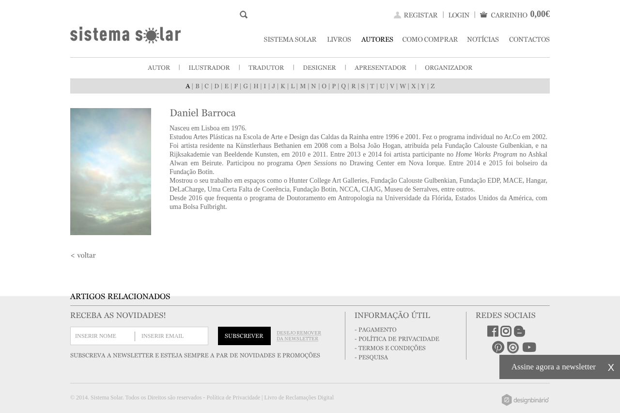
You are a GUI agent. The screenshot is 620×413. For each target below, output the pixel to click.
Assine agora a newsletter (554, 366)
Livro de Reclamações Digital (299, 397)
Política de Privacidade (233, 397)
